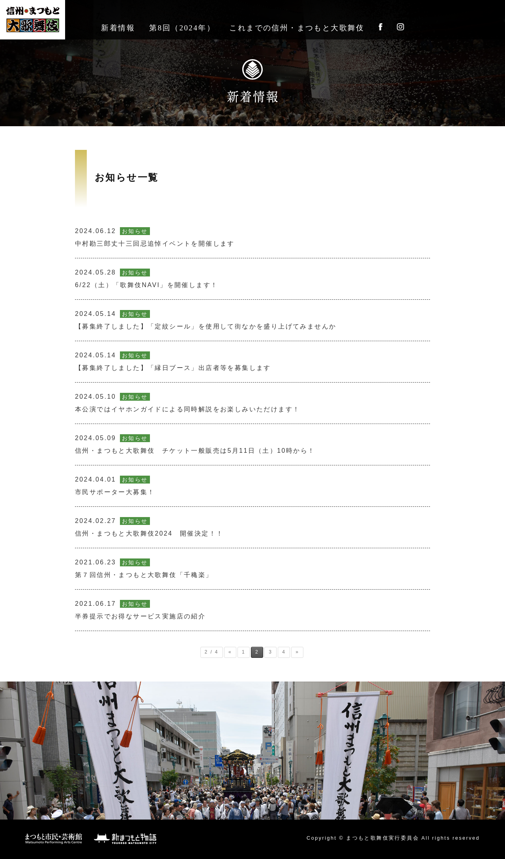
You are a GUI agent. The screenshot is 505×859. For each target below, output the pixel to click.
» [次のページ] (297, 652)
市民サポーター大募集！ (115, 485)
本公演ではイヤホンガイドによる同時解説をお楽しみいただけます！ (187, 403)
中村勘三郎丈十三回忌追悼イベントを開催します (155, 237)
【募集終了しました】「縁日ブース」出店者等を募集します (173, 361)
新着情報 (118, 28)
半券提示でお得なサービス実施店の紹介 (140, 610)
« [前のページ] (230, 652)
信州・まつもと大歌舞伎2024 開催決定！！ (149, 527)
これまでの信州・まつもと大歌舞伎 (296, 28)
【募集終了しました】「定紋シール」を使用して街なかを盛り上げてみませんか (205, 320)
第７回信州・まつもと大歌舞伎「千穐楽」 (144, 568)
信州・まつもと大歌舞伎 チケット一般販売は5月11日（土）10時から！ (195, 444)
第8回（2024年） (182, 28)
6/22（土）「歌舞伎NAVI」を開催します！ (146, 278)
